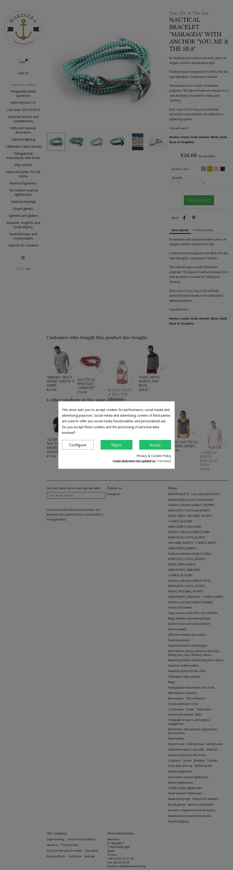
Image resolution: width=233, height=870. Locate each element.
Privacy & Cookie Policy (154, 456)
